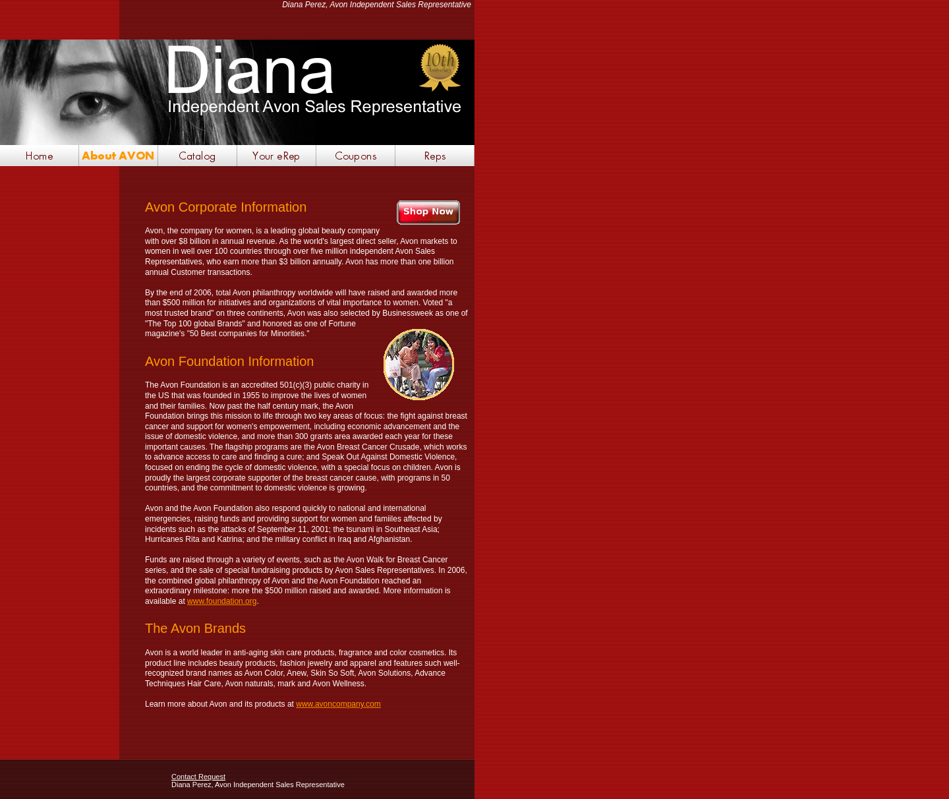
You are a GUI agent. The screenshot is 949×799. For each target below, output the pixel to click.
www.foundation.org (221, 601)
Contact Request (198, 777)
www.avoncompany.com (338, 704)
